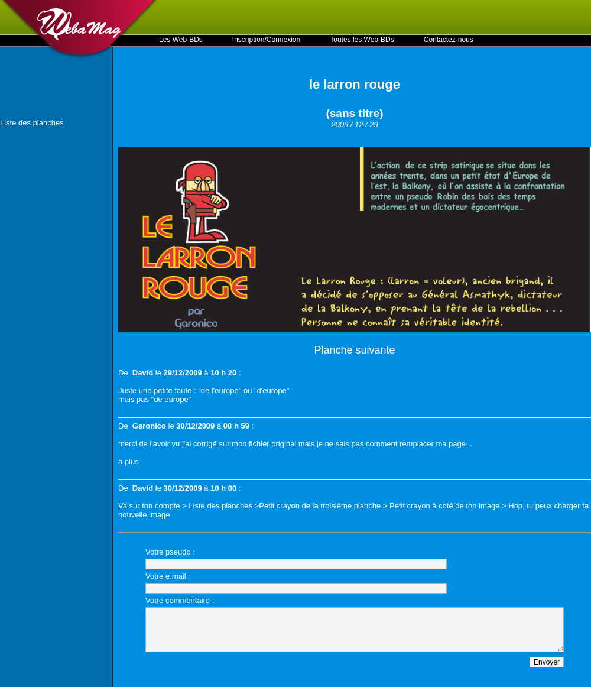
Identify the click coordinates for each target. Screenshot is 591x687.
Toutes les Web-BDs (362, 39)
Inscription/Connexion (266, 39)
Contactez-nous (448, 39)
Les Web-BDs (181, 39)
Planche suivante (354, 350)
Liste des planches (32, 122)
